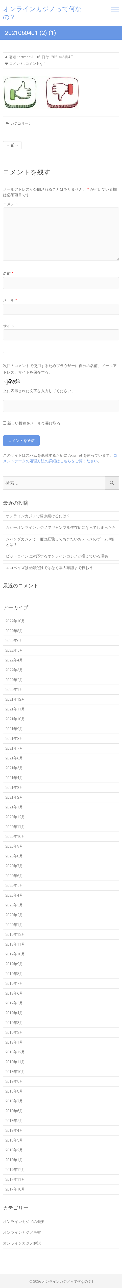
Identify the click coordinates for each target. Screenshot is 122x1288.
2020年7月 (14, 866)
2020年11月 (15, 827)
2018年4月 (14, 1130)
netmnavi (25, 57)
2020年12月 (15, 817)
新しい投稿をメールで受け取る (33, 423)
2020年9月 (14, 846)
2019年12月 (15, 934)
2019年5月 (14, 1003)
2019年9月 (14, 964)
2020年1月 (14, 924)
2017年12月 (15, 1169)
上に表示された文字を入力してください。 (39, 391)
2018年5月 (14, 1120)
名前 (8, 273)
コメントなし (36, 64)
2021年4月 (14, 778)
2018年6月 (14, 1111)
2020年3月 (14, 905)
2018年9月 (14, 1081)
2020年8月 (14, 856)
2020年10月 (15, 836)
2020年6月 (14, 875)
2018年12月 (15, 1052)
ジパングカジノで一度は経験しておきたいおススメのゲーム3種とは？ (60, 542)
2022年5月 (14, 650)
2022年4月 (14, 660)
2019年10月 (15, 954)
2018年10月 (15, 1071)
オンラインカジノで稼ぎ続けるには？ (38, 516)
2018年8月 (14, 1091)
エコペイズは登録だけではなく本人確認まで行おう (49, 567)
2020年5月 (14, 885)
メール (10, 300)
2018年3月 (14, 1140)
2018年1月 (14, 1160)
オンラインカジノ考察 (22, 1232)
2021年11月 (15, 709)
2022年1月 (14, 689)
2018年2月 (14, 1150)
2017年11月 (15, 1179)
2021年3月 (14, 787)
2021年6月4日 (62, 57)
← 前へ (12, 145)
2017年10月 (15, 1189)
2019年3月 (14, 1022)
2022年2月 (14, 680)
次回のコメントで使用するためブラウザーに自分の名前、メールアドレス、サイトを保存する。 (60, 369)
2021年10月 (15, 719)
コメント (10, 204)
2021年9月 (14, 729)
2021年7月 (14, 748)
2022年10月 (15, 621)
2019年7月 (14, 983)
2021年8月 (14, 738)
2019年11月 (15, 944)
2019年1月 (14, 1042)
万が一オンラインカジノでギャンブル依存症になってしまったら (61, 527)
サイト (8, 326)
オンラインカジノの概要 (24, 1221)
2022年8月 (14, 631)
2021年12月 (15, 699)
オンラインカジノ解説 (22, 1243)
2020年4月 (14, 895)
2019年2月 (14, 1032)
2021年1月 (14, 807)
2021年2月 (14, 797)
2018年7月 (14, 1101)
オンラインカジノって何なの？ (42, 13)
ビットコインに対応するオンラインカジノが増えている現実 (57, 556)
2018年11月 (15, 1062)
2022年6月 (14, 640)
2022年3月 (14, 670)
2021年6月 (14, 758)
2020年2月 (14, 915)
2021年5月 (14, 768)
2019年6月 (14, 993)
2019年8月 (14, 973)
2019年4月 (14, 1013)
